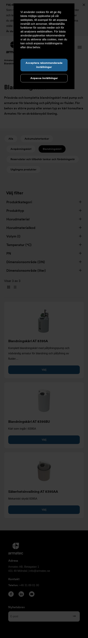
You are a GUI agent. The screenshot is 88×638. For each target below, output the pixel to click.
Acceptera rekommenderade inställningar (44, 65)
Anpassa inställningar (44, 78)
